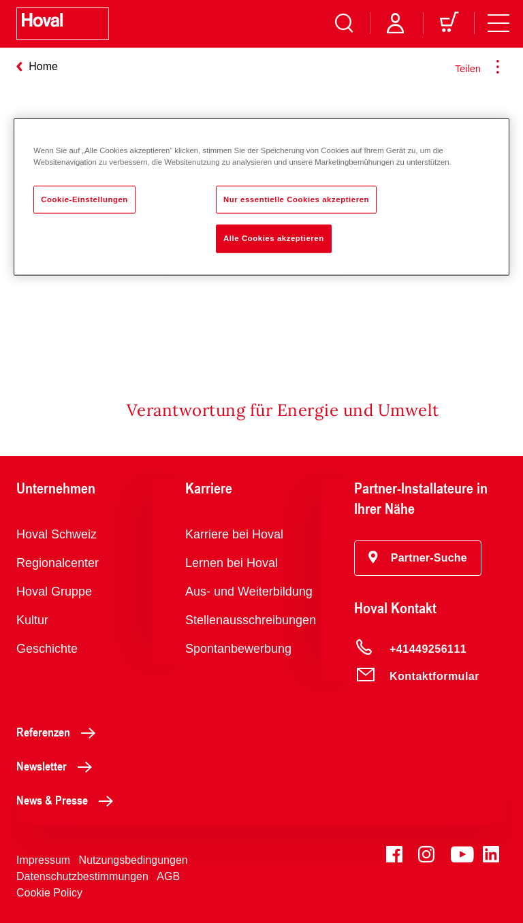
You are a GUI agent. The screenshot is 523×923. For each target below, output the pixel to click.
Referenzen (59, 732)
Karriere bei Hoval (234, 534)
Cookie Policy (49, 892)
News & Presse (68, 800)
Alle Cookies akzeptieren (273, 238)
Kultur (32, 620)
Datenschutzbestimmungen (82, 876)
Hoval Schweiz (56, 534)
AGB (168, 876)
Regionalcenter (57, 563)
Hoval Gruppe (54, 591)
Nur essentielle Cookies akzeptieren (296, 199)
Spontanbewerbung (238, 648)
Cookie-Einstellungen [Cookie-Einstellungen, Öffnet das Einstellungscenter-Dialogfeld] (84, 199)
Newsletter (57, 766)
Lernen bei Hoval (231, 563)
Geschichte (47, 648)
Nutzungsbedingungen (133, 860)
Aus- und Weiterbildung (249, 591)
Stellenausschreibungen (250, 620)
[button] (417, 558)
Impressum (43, 860)
